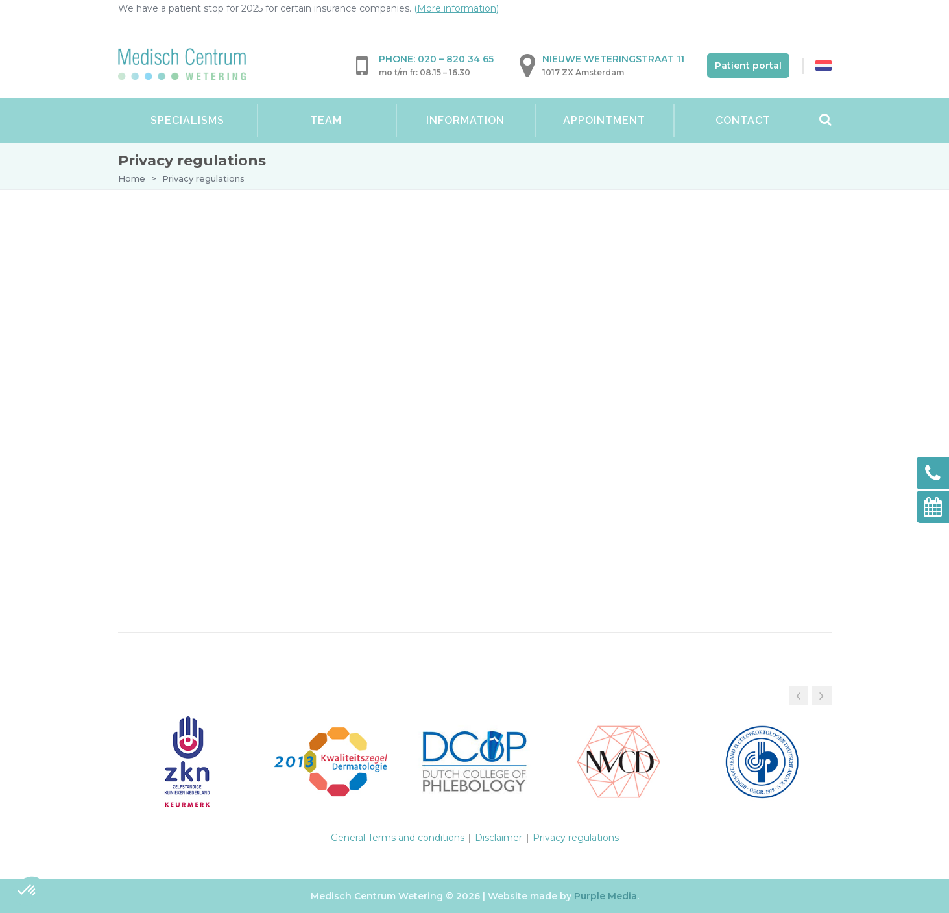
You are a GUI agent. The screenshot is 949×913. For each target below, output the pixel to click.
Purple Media (605, 896)
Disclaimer (498, 838)
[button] (822, 695)
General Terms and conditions (397, 838)
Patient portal (748, 65)
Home (131, 178)
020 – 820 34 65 (456, 59)
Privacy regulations (576, 838)
